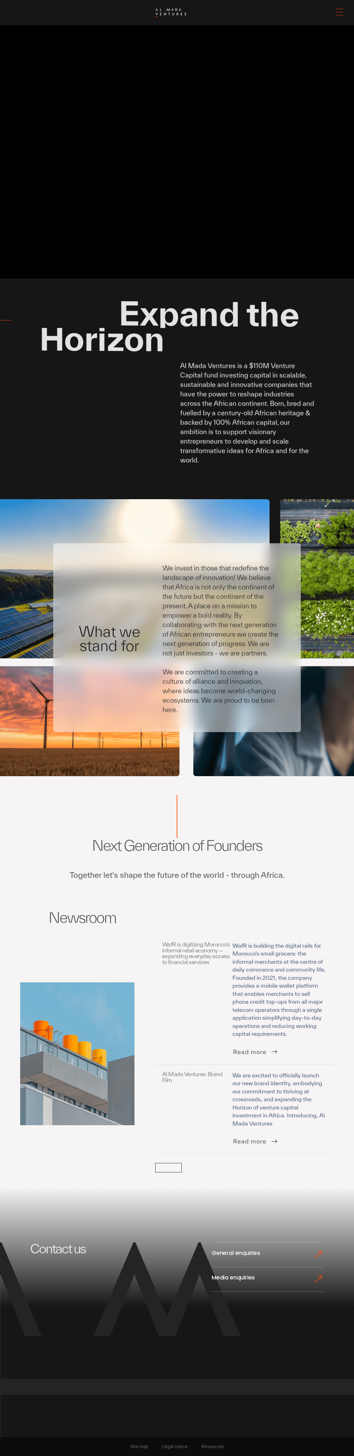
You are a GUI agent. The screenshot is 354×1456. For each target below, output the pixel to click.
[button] (339, 12)
